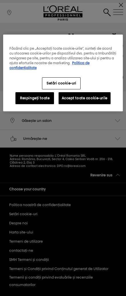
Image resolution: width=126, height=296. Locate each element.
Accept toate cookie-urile (84, 98)
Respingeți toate (34, 98)
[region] (63, 73)
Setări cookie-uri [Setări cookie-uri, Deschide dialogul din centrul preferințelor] (61, 83)
